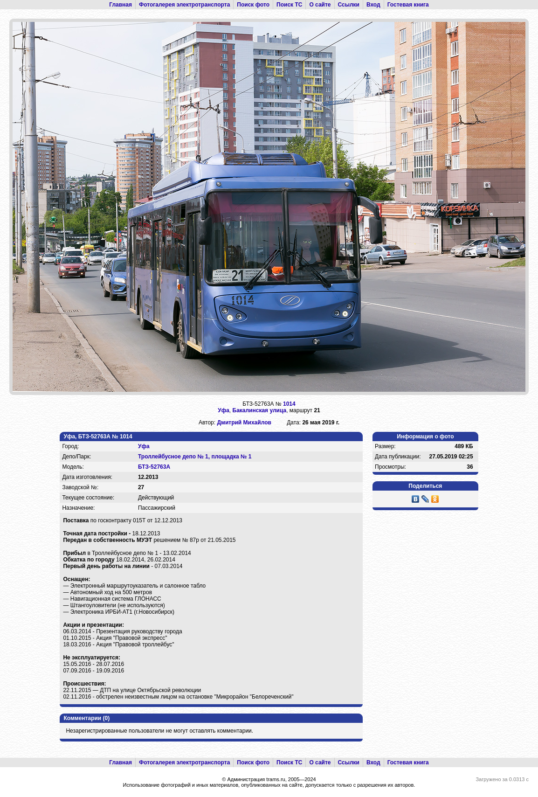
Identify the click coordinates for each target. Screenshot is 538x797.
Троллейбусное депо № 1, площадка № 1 (195, 456)
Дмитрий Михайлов (244, 422)
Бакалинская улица (260, 410)
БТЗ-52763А (154, 467)
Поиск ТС (289, 4)
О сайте (320, 4)
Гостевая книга (408, 4)
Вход (373, 4)
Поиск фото (253, 4)
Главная (120, 4)
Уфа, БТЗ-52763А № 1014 (97, 436)
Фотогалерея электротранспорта (184, 4)
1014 (289, 404)
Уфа (223, 410)
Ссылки (348, 4)
